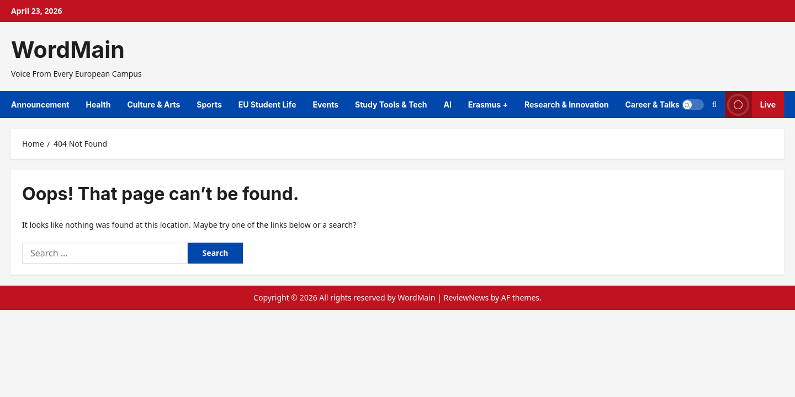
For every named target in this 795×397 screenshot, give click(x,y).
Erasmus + (488, 104)
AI (447, 104)
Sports (209, 104)
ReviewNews (466, 297)
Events (325, 104)
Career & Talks (652, 104)
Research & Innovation (566, 104)
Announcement (40, 104)
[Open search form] (714, 104)
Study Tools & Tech (391, 104)
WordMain (68, 49)
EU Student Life (267, 104)
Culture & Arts (153, 104)
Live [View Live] (750, 104)
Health (98, 104)
